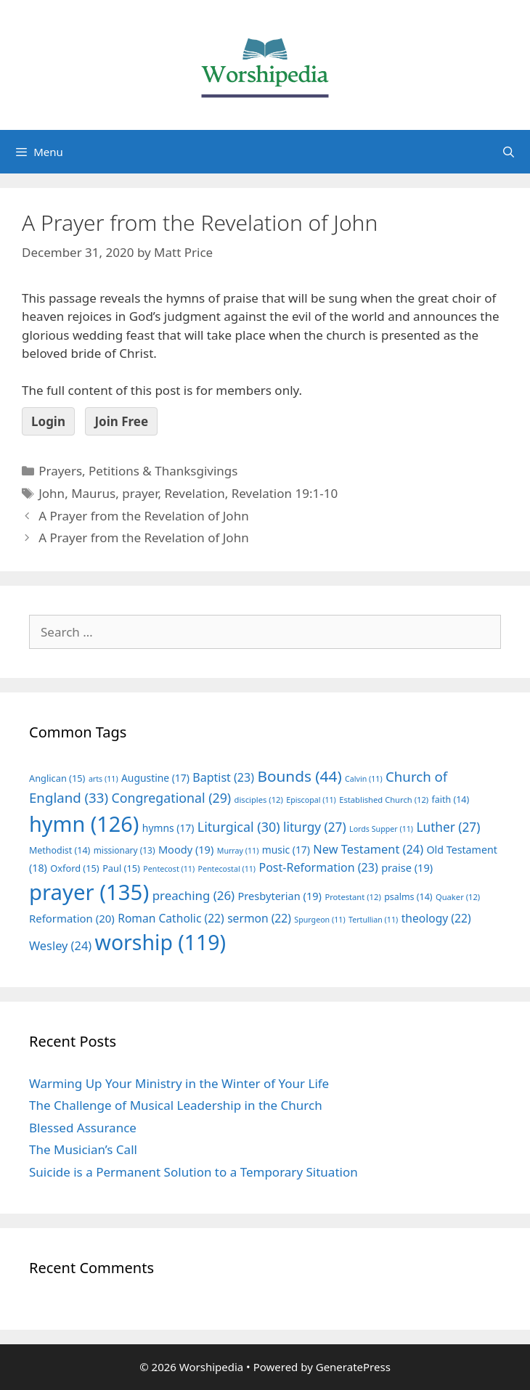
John (51, 493)
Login (48, 421)
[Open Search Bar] (508, 151)
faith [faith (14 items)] (451, 799)
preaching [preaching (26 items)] (193, 895)
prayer (140, 493)
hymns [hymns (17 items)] (168, 828)
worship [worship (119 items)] (161, 942)
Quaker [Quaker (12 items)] (458, 896)
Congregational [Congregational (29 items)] (171, 797)
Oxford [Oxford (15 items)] (74, 868)
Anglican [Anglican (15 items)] (57, 778)
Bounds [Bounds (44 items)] (299, 776)
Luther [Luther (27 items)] (448, 827)
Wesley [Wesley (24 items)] (60, 946)
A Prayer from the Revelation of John (143, 515)
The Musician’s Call (83, 1149)
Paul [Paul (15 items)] (121, 868)
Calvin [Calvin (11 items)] (364, 779)
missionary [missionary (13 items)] (124, 850)
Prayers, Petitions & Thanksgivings (137, 470)
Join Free (121, 421)
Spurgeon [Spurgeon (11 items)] (319, 920)
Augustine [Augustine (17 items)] (155, 778)
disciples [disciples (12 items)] (259, 799)
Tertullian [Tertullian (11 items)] (373, 920)
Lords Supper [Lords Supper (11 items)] (381, 829)
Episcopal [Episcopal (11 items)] (311, 800)
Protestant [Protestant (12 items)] (352, 896)
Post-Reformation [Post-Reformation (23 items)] (318, 867)
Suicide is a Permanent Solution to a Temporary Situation (193, 1172)
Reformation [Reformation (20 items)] (72, 918)
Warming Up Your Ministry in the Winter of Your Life (179, 1083)
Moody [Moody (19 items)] (185, 849)
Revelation (194, 493)
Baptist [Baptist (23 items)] (223, 777)
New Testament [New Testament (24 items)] (368, 849)
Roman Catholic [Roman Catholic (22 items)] (171, 918)
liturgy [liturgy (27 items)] (314, 827)
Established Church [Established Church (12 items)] (383, 799)
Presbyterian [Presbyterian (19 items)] (280, 895)
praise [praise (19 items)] (407, 867)
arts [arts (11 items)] (103, 779)
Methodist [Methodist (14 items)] (59, 850)
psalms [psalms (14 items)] (408, 897)
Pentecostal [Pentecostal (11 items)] (227, 869)
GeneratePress (353, 1367)
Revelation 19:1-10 (285, 493)
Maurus (93, 493)
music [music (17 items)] (286, 850)
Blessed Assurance (82, 1127)
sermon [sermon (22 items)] (259, 918)
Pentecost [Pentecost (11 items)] (169, 869)
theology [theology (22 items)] (436, 918)
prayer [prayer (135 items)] (89, 892)
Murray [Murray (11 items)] (238, 851)
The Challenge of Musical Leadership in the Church (175, 1105)
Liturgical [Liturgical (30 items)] (238, 826)
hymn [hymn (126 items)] (84, 823)
